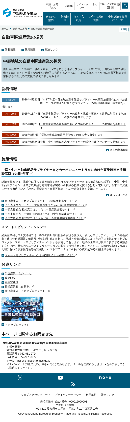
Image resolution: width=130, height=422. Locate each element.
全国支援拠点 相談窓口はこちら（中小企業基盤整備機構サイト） (45, 218)
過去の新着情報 (119, 149)
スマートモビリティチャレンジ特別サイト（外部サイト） (41, 255)
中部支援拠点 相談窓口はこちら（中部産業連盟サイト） (40, 209)
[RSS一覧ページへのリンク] (73, 384)
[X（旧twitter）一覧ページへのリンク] (20, 377)
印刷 (124, 29)
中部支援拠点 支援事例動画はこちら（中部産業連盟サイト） (43, 214)
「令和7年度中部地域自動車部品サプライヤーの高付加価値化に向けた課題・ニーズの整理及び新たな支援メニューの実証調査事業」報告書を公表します (64, 103)
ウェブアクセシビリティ (35, 394)
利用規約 (91, 394)
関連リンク (51, 49)
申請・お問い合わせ (53, 6)
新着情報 (65, 18)
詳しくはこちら (119, 194)
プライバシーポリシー (68, 394)
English (69, 6)
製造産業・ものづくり (18, 273)
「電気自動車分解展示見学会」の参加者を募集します (71, 134)
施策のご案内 (51, 18)
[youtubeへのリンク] (60, 377)
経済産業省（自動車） (19, 286)
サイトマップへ (82, 6)
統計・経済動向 (96, 18)
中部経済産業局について (117, 18)
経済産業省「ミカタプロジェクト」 (27, 290)
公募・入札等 (78, 18)
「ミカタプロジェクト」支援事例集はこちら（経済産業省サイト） (46, 205)
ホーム (5, 28)
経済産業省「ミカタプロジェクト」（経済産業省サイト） (41, 200)
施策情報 (30, 49)
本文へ (94, 6)
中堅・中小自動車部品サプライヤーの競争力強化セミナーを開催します (83, 141)
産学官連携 (11, 282)
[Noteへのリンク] (105, 377)
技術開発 (10, 277)
